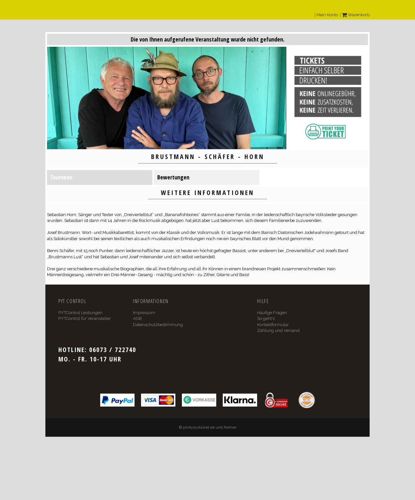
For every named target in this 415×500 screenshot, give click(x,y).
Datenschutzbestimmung (158, 324)
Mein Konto (327, 14)
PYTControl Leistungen (80, 312)
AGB (137, 318)
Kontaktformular (273, 324)
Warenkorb (356, 14)
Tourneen (61, 177)
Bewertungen (173, 177)
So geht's (266, 318)
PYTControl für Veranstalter (84, 318)
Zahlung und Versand (278, 330)
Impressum (144, 312)
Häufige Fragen (272, 312)
